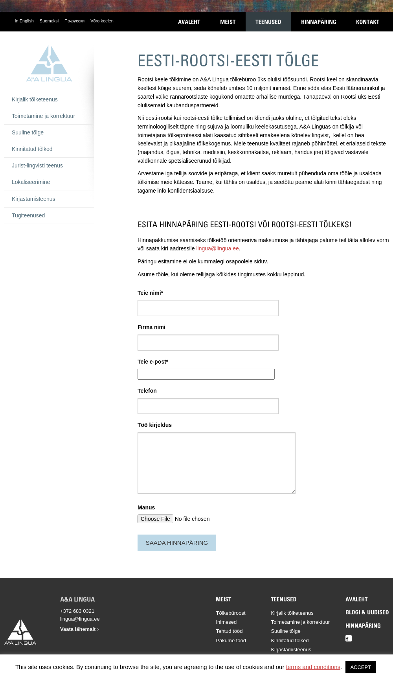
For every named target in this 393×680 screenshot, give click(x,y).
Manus (146, 507)
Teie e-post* (153, 361)
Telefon (147, 391)
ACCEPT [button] (360, 667)
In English (24, 20)
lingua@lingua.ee (217, 248)
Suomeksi (49, 20)
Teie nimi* (150, 293)
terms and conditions (313, 666)
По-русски (74, 20)
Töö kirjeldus (155, 425)
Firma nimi (151, 327)
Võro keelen (102, 20)
